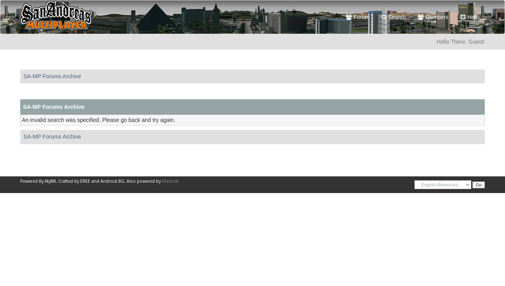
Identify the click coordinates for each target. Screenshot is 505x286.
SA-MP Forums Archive (52, 76)
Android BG (112, 181)
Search (394, 17)
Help (469, 17)
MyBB (50, 181)
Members (433, 17)
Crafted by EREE (74, 181)
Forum (357, 17)
